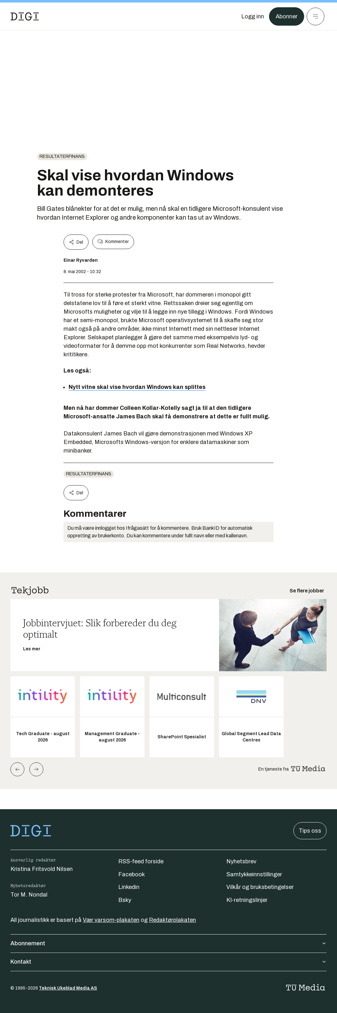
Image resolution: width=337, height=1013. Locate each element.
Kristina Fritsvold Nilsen (41, 869)
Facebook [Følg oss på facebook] (131, 874)
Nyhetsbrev (241, 861)
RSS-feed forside (140, 861)
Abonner (286, 16)
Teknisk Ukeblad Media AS (68, 988)
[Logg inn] (252, 16)
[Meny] (315, 16)
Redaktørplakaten (172, 920)
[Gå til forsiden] (24, 16)
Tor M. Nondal (28, 894)
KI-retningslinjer (246, 900)
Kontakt (168, 962)
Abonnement (168, 943)
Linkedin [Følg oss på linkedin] (128, 887)
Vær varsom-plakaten (111, 920)
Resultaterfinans (62, 156)
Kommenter (113, 241)
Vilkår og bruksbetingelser (260, 887)
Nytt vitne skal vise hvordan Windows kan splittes (137, 387)
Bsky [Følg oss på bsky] (124, 900)
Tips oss (310, 831)
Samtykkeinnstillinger (254, 874)
